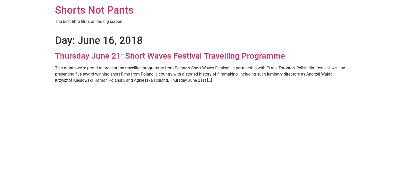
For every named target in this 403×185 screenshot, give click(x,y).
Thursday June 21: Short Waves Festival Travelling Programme (170, 56)
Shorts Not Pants (94, 10)
